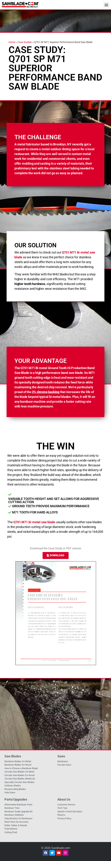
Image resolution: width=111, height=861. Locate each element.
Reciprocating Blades (15, 789)
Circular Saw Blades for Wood (19, 775)
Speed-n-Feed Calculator (69, 811)
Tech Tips (62, 808)
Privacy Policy (64, 818)
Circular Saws (64, 764)
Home (12, 42)
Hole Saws (9, 792)
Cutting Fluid (10, 832)
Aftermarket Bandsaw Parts (18, 804)
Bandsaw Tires (12, 808)
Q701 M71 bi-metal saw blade (34, 522)
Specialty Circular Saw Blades (19, 782)
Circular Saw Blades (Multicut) (19, 778)
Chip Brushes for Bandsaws (18, 818)
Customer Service (66, 804)
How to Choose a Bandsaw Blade (21, 768)
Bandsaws (62, 761)
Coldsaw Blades (12, 785)
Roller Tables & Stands (15, 825)
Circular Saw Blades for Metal (19, 771)
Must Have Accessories (16, 821)
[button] (106, 5)
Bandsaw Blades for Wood (17, 764)
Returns (61, 815)
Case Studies (24, 42)
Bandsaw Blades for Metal (17, 761)
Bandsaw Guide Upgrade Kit (18, 811)
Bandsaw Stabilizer (14, 815)
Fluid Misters (10, 828)
